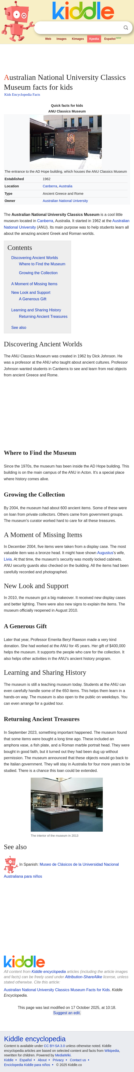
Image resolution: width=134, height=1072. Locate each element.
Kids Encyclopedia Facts (22, 94)
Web (48, 39)
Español (113, 38)
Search (126, 27)
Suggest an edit (66, 1013)
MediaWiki (63, 1055)
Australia (65, 186)
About (42, 1060)
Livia (8, 559)
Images (62, 39)
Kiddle (8, 1060)
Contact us (78, 1060)
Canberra (50, 186)
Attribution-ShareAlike (83, 977)
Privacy (58, 1060)
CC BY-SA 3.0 (54, 1046)
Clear (116, 28)
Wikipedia (111, 1051)
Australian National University (65, 201)
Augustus (105, 553)
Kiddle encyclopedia (49, 972)
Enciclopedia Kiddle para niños (27, 1065)
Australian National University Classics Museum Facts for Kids (57, 990)
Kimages (78, 39)
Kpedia (94, 39)
